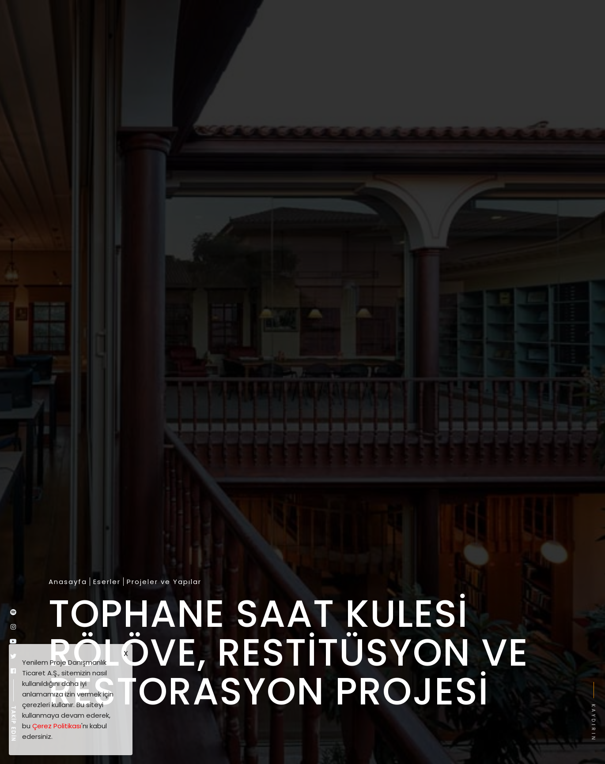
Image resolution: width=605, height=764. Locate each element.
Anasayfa (68, 581)
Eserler (107, 581)
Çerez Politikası (56, 725)
